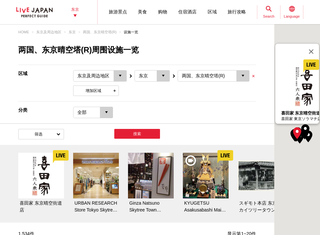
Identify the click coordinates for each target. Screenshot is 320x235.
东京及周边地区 (48, 32)
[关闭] (311, 51)
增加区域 (93, 90)
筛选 (38, 134)
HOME (23, 32)
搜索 (137, 134)
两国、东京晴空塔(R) (100, 32)
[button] (297, 133)
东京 (72, 32)
